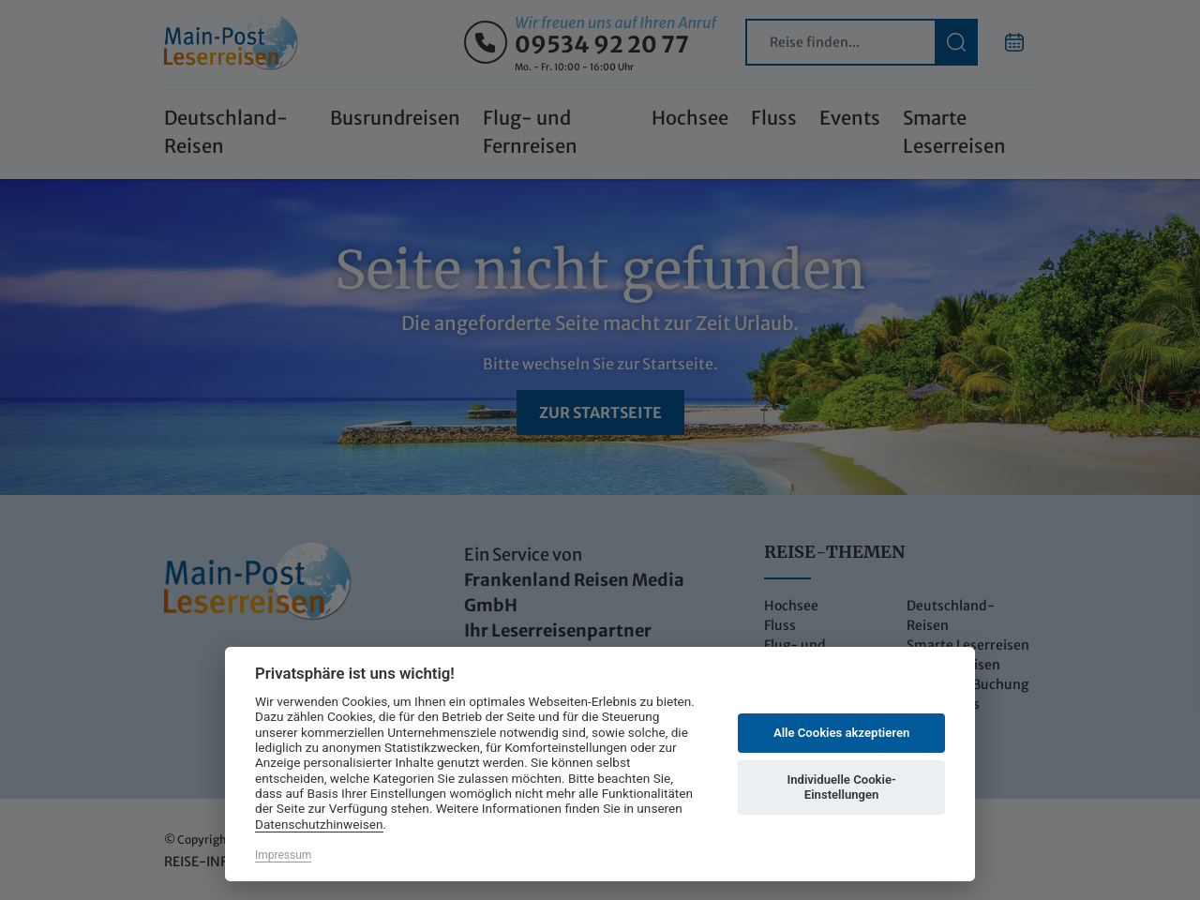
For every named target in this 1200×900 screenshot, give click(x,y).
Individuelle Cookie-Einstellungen (841, 787)
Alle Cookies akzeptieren (841, 733)
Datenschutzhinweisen (319, 824)
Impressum (283, 855)
